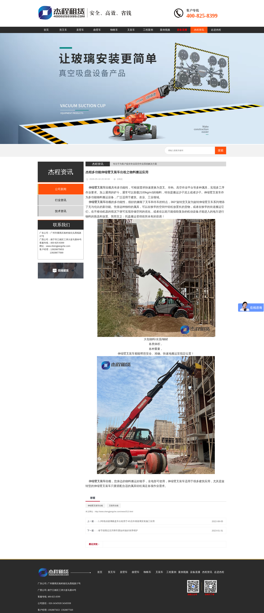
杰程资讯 (199, 29)
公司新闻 (60, 189)
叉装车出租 (113, 506)
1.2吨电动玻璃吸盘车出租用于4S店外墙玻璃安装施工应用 (126, 521)
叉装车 (131, 29)
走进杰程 (216, 29)
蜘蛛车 (114, 29)
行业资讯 (60, 200)
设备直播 (182, 29)
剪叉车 (63, 29)
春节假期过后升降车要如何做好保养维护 (118, 530)
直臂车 (80, 29)
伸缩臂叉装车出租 (95, 506)
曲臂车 (97, 29)
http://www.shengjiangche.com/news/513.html (114, 511)
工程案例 (148, 29)
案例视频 (165, 29)
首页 (46, 29)
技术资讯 (60, 211)
